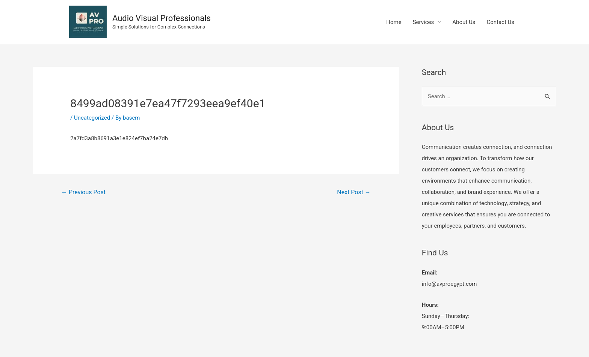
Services (423, 22)
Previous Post (83, 192)
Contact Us (500, 22)
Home (393, 22)
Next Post (354, 192)
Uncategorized (92, 117)
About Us (463, 22)
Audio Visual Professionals (161, 18)
